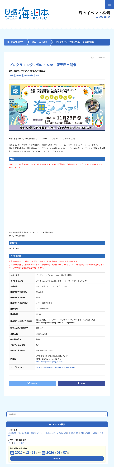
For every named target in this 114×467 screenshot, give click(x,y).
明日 (15, 443)
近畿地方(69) (62, 433)
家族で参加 (28, 75)
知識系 (18, 75)
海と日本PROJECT (15, 42)
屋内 (11, 75)
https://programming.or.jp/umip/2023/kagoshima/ (55, 367)
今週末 (21, 443)
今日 (10, 443)
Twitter (32, 383)
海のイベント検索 (39, 42)
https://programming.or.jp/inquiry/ (49, 362)
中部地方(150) (49, 433)
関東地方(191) (36, 433)
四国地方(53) (85, 433)
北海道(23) (12, 433)
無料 (37, 75)
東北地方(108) (23, 433)
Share (81, 383)
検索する (57, 458)
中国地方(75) (74, 433)
